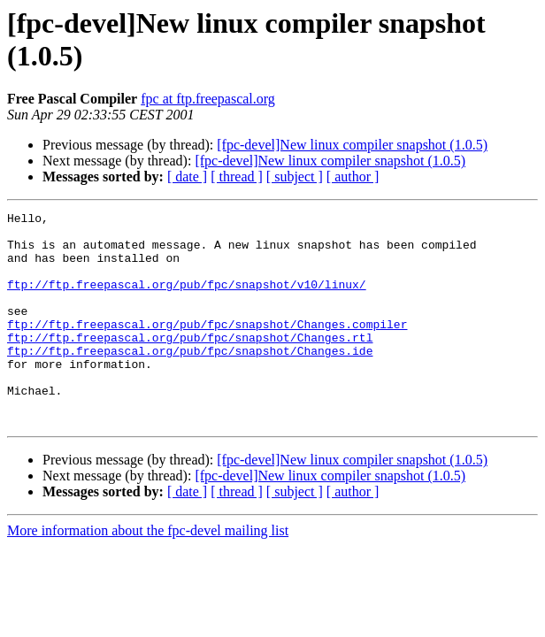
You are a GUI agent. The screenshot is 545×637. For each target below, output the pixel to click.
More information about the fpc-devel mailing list (147, 572)
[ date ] (187, 176)
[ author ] (353, 176)
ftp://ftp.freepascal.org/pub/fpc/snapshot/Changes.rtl (189, 364)
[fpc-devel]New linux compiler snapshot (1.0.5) (352, 144)
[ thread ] (237, 176)
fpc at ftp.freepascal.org (208, 98)
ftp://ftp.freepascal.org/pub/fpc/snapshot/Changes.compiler (207, 348)
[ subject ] (294, 176)
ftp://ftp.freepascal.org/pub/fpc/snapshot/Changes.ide (189, 380)
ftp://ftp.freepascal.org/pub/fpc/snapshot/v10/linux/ (186, 300)
